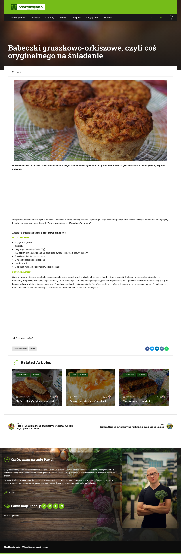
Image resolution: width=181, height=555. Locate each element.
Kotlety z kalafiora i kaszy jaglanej (35, 401)
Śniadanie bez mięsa (20, 348)
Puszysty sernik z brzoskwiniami (88, 401)
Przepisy (76, 17)
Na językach (92, 17)
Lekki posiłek (129, 374)
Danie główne (23, 374)
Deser (73, 374)
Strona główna (18, 17)
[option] (90, 120)
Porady (63, 17)
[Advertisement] (90, 194)
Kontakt (108, 17)
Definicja (35, 17)
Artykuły (49, 17)
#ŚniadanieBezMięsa (79, 223)
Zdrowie (32, 348)
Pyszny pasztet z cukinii (137, 401)
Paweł (54, 397)
